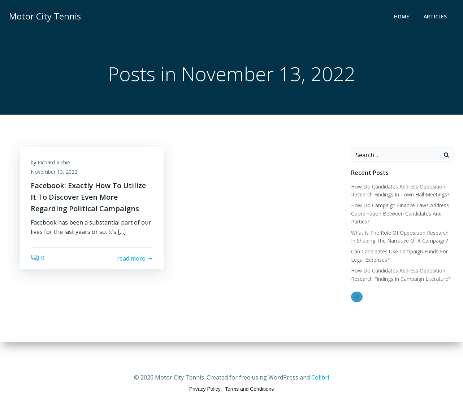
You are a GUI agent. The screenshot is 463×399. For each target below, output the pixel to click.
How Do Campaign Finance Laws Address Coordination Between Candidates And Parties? (400, 213)
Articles (435, 16)
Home (401, 16)
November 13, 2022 (54, 171)
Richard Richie (54, 162)
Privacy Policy (205, 389)
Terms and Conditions (249, 389)
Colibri (320, 377)
